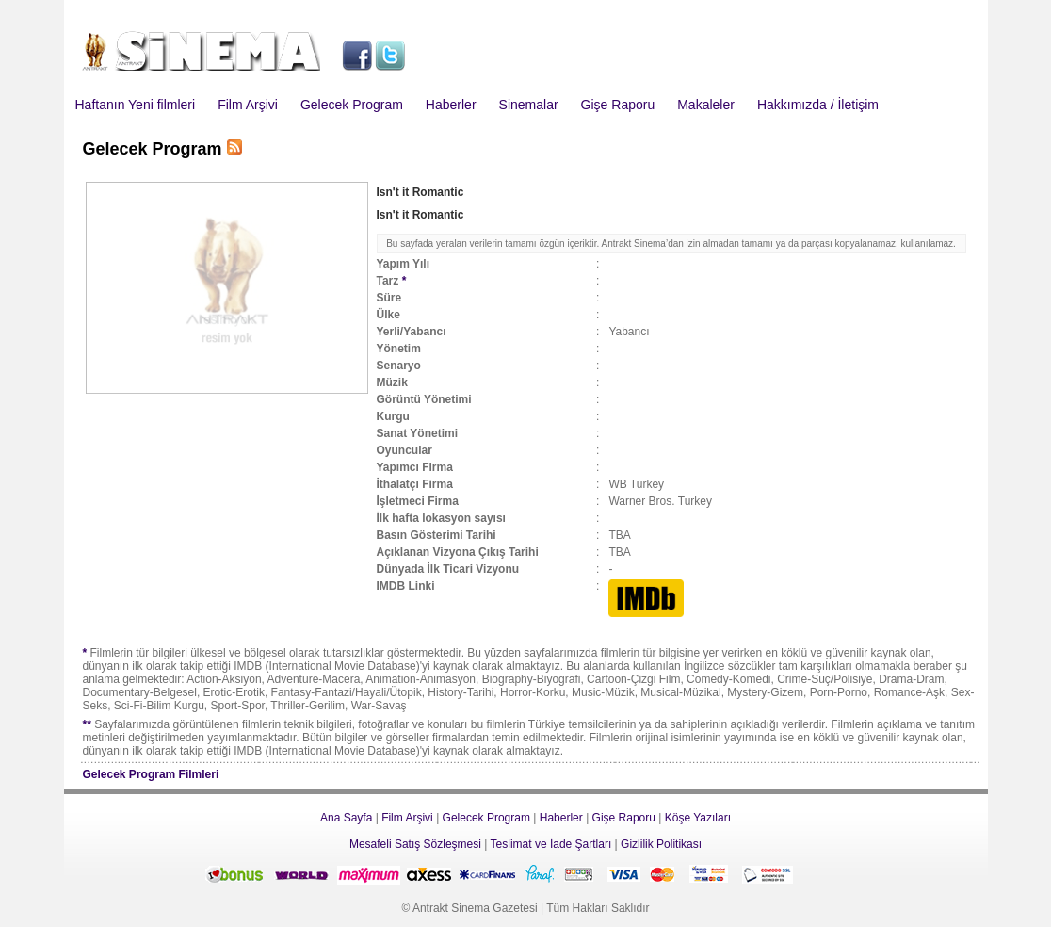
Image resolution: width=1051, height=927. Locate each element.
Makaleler (706, 104)
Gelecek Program (351, 104)
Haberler (451, 104)
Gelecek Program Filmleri (151, 774)
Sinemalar (528, 104)
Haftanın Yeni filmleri (135, 104)
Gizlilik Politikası (661, 844)
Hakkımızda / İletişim (818, 104)
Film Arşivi (248, 104)
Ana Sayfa (346, 817)
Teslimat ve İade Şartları (551, 844)
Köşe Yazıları (698, 817)
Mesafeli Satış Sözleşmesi (415, 844)
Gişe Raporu (618, 104)
